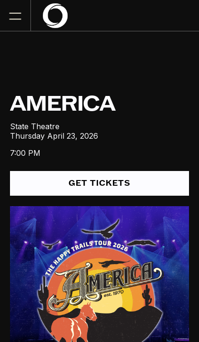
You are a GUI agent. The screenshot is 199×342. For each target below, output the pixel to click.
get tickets (99, 183)
